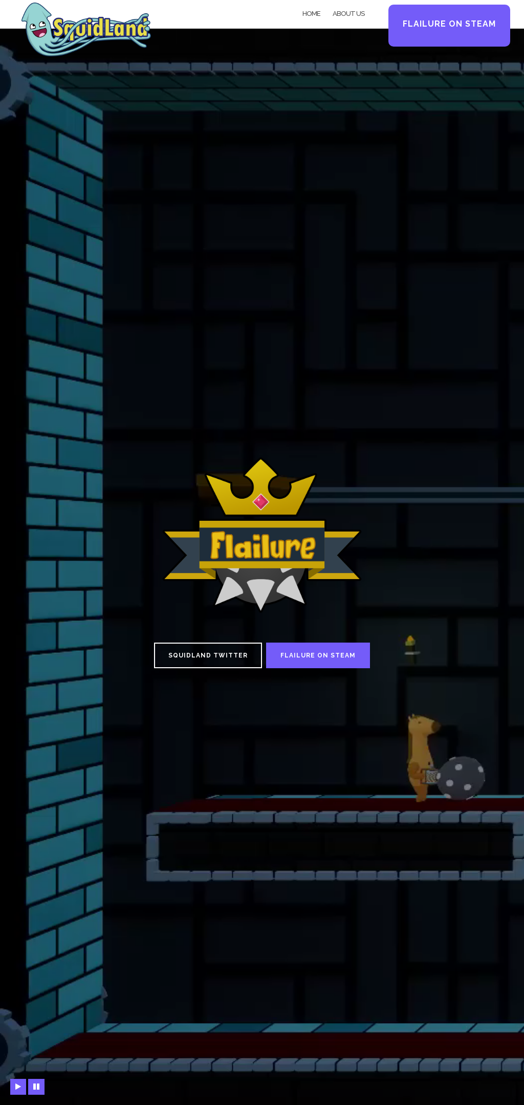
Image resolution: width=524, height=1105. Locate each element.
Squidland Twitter (208, 655)
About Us (348, 13)
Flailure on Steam (449, 24)
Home (311, 13)
